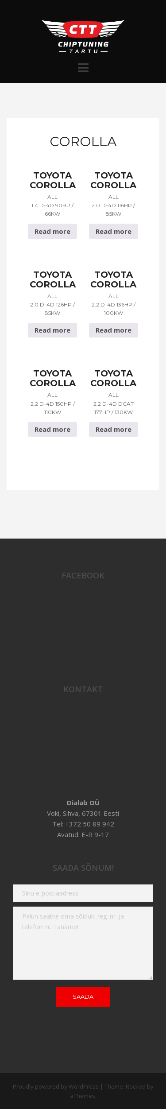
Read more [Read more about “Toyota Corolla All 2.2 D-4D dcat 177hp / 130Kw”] (113, 429)
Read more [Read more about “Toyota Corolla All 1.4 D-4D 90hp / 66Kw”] (52, 231)
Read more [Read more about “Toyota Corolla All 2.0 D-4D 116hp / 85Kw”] (113, 231)
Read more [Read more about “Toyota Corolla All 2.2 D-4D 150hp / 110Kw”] (52, 429)
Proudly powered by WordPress (56, 1086)
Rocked (136, 1086)
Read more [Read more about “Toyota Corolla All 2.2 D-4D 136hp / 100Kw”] (113, 330)
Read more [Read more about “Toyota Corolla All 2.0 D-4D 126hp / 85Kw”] (52, 330)
